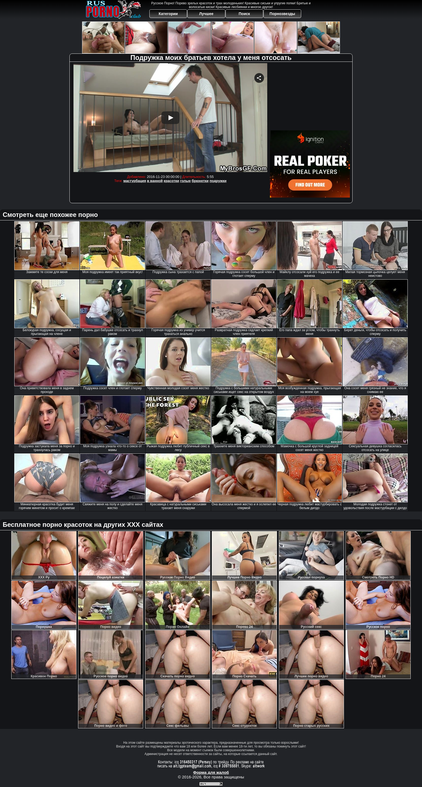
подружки (218, 181)
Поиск (244, 14)
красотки (171, 181)
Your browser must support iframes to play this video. (170, 117)
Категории (168, 14)
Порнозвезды (282, 14)
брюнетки (200, 181)
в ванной (155, 181)
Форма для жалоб (211, 772)
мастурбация (134, 181)
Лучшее (206, 14)
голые (185, 181)
